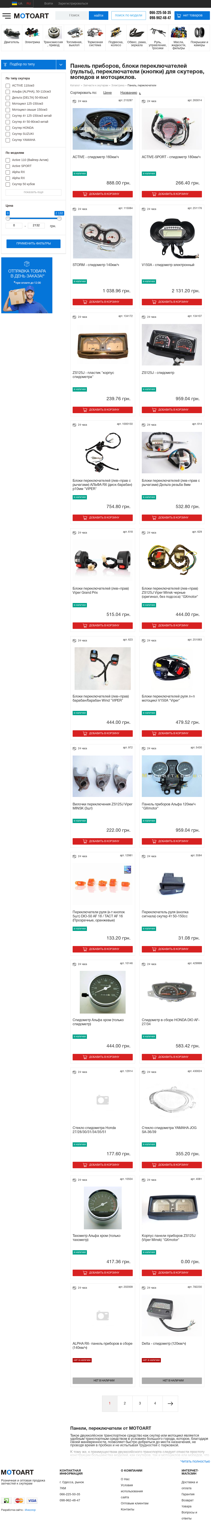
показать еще (33, 192)
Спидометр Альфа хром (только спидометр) (98, 1022)
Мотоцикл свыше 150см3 (29, 109)
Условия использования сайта (132, 1491)
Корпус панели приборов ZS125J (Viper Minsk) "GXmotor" (168, 1238)
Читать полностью (195, 1461)
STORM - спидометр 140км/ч (96, 265)
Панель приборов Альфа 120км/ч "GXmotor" (168, 806)
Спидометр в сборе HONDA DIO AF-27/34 (171, 1022)
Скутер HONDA (23, 127)
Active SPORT (22, 166)
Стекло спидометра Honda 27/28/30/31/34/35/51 (94, 1130)
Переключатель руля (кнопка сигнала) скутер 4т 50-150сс (165, 914)
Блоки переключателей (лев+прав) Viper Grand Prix (101, 590)
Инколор (30, 1510)
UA (17, 3)
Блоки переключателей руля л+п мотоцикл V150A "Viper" (168, 698)
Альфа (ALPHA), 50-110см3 (31, 91)
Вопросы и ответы (189, 1515)
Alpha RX (18, 172)
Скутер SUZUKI (23, 133)
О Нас (125, 1479)
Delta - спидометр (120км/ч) (164, 1343)
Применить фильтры (33, 243)
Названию (128, 92)
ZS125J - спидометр (158, 373)
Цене (107, 92)
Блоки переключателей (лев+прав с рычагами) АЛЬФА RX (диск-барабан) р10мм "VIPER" (102, 485)
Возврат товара (187, 1503)
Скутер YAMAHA (23, 140)
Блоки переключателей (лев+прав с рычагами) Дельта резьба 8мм (171, 482)
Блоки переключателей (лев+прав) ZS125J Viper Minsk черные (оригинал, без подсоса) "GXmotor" (170, 592)
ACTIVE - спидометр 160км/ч (96, 157)
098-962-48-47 (160, 17)
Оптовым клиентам (135, 1503)
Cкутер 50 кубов (23, 184)
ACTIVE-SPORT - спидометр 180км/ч (171, 157)
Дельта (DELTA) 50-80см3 (30, 97)
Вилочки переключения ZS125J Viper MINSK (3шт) (102, 806)
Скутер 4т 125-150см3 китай (32, 115)
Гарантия (188, 1494)
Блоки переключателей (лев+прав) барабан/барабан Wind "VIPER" (101, 698)
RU (29, 3)
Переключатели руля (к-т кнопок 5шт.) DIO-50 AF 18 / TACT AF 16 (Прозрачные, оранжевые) (99, 916)
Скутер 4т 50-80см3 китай (30, 121)
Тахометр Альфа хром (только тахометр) (96, 1238)
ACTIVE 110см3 (23, 85)
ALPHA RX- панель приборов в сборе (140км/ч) (103, 1345)
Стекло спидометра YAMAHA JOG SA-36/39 (169, 1130)
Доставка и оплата (190, 1485)
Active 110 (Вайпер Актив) (30, 160)
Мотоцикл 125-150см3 (27, 103)
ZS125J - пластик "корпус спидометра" (93, 375)
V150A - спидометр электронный (168, 265)
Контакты (127, 1509)
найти (98, 15)
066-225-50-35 (160, 12)
